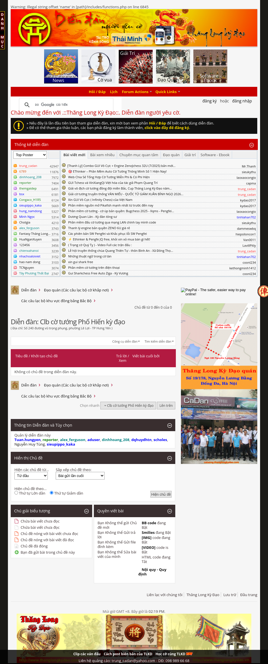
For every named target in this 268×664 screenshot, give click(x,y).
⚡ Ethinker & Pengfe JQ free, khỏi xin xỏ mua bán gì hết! (109, 239)
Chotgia (24, 222)
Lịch (114, 91)
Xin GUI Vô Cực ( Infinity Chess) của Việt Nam (100, 199)
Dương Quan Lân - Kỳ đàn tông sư (92, 216)
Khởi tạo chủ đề (44, 355)
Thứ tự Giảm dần (66, 493)
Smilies (148, 532)
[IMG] (147, 537)
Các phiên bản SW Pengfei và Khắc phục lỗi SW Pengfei (107, 233)
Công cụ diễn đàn (124, 341)
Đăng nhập (242, 101)
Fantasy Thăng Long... (34, 233)
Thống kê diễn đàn (31, 144)
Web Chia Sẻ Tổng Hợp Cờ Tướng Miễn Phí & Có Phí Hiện (109, 177)
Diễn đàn (29, 290)
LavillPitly (249, 245)
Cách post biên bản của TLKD (128, 654)
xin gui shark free (80, 262)
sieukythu (249, 172)
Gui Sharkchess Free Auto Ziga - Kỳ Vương (98, 273)
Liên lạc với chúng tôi (164, 594)
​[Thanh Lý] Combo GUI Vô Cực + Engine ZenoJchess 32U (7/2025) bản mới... (121, 166)
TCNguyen (26, 267)
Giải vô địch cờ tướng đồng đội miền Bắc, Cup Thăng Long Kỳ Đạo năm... (120, 188)
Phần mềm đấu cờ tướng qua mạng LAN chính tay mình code (112, 222)
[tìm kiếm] (65, 105)
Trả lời (121, 355)
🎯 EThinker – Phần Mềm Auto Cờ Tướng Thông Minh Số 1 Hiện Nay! (117, 171)
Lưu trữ (229, 594)
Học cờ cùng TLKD (174, 654)
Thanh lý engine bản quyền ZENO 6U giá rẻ (99, 228)
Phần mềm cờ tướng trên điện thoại (94, 267)
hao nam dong (29, 262)
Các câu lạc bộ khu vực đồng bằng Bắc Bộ (56, 300)
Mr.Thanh (249, 166)
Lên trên (166, 405)
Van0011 (249, 240)
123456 (24, 245)
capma (251, 183)
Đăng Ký (209, 101)
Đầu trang (248, 594)
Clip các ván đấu (86, 654)
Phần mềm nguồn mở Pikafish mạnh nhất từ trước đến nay (110, 205)
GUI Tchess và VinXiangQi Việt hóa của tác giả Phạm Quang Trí (113, 182)
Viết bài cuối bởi (145, 355)
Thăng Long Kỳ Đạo (203, 594)
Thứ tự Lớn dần (29, 493)
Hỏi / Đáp (97, 91)
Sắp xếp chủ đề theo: (73, 469)
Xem (122, 360)
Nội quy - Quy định (152, 572)
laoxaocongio (246, 177)
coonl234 (249, 262)
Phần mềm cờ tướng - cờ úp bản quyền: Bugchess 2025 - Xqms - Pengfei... (121, 211)
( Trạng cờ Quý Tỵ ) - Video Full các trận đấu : (100, 245)
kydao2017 (248, 200)
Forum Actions (135, 91)
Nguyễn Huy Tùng (29, 444)
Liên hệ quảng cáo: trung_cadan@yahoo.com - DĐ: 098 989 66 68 (134, 660)
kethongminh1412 (243, 268)
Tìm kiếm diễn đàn (158, 341)
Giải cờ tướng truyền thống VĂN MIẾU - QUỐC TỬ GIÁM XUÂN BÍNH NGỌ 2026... (125, 194)
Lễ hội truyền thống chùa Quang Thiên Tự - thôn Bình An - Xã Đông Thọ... (120, 250)
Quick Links (166, 91)
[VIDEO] (148, 547)
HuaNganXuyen (30, 239)
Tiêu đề (21, 355)
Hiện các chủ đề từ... (31, 469)
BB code (149, 522)
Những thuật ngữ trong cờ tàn (89, 256)
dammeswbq (246, 228)
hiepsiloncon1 (246, 234)
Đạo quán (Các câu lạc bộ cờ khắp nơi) (76, 290)
